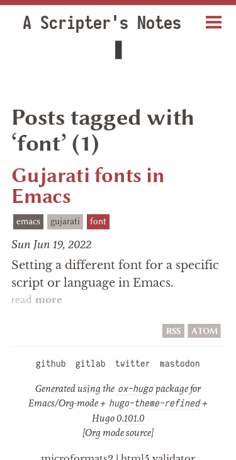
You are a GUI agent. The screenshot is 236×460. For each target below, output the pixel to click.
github (51, 337)
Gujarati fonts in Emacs (87, 159)
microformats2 (77, 432)
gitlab (91, 337)
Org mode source (118, 406)
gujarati (65, 195)
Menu (214, 17)
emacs (28, 195)
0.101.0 (130, 392)
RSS (173, 304)
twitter (132, 337)
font (98, 195)
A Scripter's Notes (92, 23)
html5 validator (158, 432)
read (36, 273)
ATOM (204, 304)
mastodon (180, 337)
